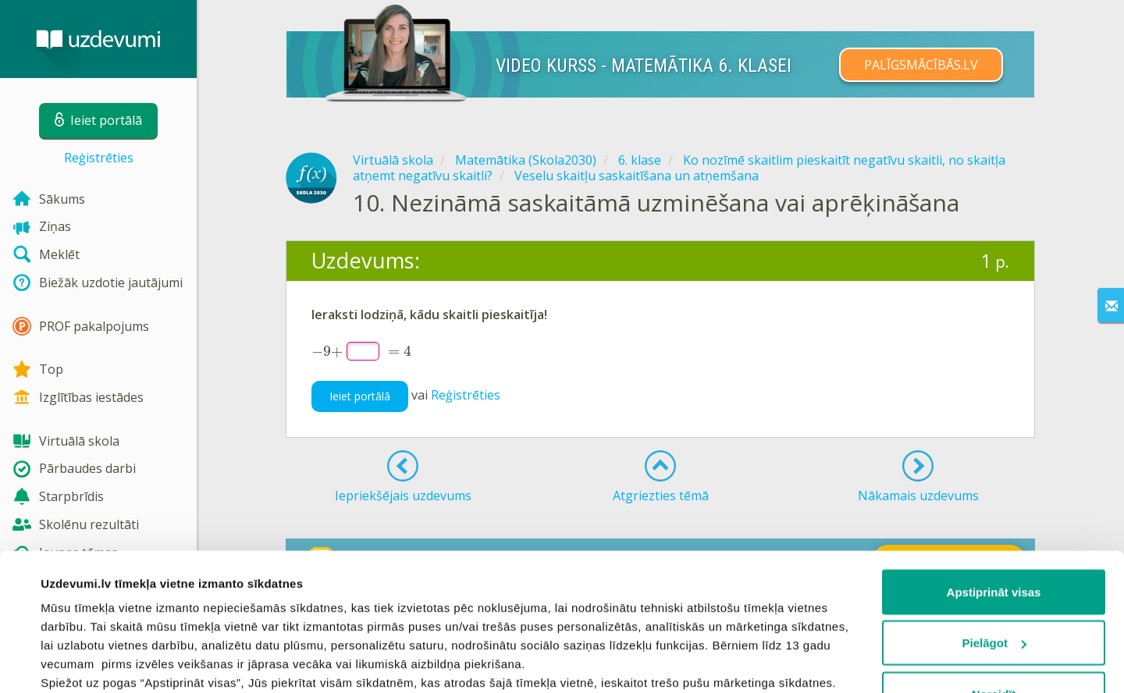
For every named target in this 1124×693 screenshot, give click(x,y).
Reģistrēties (98, 157)
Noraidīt (994, 576)
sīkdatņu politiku (220, 620)
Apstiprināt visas (994, 474)
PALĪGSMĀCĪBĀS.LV (921, 64)
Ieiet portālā (359, 396)
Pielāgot (994, 525)
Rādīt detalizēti (82, 662)
